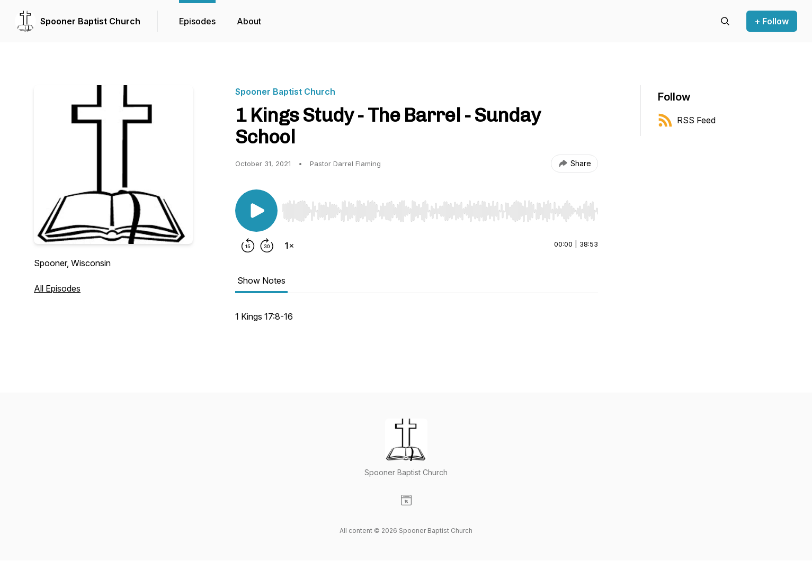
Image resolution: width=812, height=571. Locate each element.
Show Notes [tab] (261, 280)
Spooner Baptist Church (90, 21)
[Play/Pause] (256, 210)
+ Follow (772, 21)
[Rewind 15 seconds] (247, 245)
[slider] (440, 211)
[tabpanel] (416, 321)
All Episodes (57, 288)
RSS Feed (687, 120)
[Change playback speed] (289, 245)
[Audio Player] (440, 208)
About (249, 21)
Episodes (197, 21)
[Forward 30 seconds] (267, 245)
